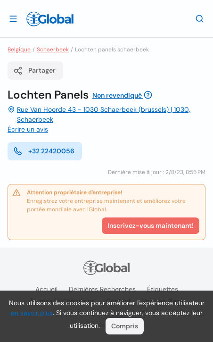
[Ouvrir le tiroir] (13, 18)
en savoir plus (32, 313)
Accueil (46, 289)
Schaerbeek (53, 49)
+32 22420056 (43, 151)
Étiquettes (162, 289)
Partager (34, 70)
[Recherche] (199, 18)
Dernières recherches (102, 289)
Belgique (19, 49)
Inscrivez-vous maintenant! (150, 225)
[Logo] (50, 18)
